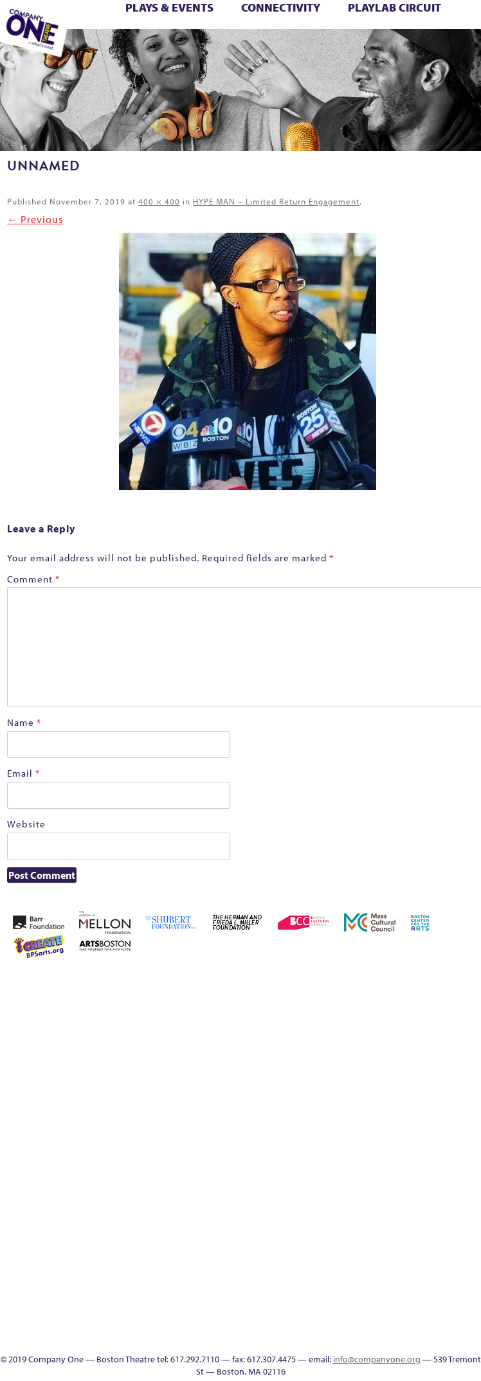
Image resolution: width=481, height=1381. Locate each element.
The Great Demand (461, 35)
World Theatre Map (354, 1276)
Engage (290, 49)
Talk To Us (253, 49)
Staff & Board (409, 1184)
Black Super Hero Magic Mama (192, 21)
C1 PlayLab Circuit (354, 1230)
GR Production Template (378, 21)
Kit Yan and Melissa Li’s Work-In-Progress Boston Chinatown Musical (428, 1076)
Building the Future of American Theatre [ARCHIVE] (229, 21)
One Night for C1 (354, 1153)
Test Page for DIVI (423, 35)
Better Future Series (97, 21)
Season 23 (316, 1184)
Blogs (354, 1292)
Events (354, 1338)
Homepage (448, 21)
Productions (235, 49)
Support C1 (428, 1184)
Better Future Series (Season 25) (136, 21)
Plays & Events (169, 7)
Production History (391, 1153)
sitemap (160, 49)
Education (355, 21)
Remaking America (409, 1153)
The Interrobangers (316, 1199)
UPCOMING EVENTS (354, 1261)
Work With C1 (143, 49)
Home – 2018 (430, 21)
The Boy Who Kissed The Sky (444, 35)
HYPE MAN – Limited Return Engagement (276, 201)
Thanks (327, 49)
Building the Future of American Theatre (210, 21)
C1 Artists (272, 49)
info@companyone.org (377, 1359)
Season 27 (372, 1184)
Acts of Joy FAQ (372, 983)
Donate (336, 21)
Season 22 (297, 1184)
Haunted (410, 21)
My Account (335, 1153)
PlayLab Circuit (394, 7)
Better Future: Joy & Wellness (154, 21)
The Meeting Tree (106, 49)
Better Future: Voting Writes (173, 21)
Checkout (299, 21)
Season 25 (335, 1184)
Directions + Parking (350, 49)
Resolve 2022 (465, 1153)
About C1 (334, 983)
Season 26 (353, 1184)
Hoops (465, 21)
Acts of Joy (353, 983)
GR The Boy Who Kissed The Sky (397, 21)
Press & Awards (404, 49)
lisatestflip (465, 1107)
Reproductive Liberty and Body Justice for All (428, 1137)
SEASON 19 (309, 49)
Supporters (366, 49)
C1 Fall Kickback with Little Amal (247, 21)
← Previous (35, 219)
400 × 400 (159, 201)
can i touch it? (263, 21)
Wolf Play (123, 49)
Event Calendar (217, 49)
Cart (279, 21)
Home (298, 983)
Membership (298, 1153)
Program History (354, 1246)
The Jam (335, 1199)
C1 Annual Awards (386, 49)
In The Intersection (354, 1323)
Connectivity (280, 7)
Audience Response (354, 1307)
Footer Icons (179, 49)
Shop (391, 1184)
